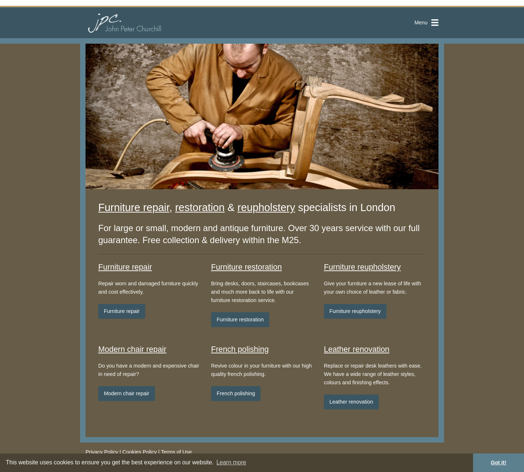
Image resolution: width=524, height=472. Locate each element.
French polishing (240, 349)
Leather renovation (356, 349)
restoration (200, 207)
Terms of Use (176, 452)
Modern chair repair (132, 349)
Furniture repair (133, 207)
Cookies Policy (139, 452)
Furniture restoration (246, 266)
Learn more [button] (231, 462)
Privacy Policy (102, 452)
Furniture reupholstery (362, 266)
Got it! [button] (498, 462)
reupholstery (266, 207)
